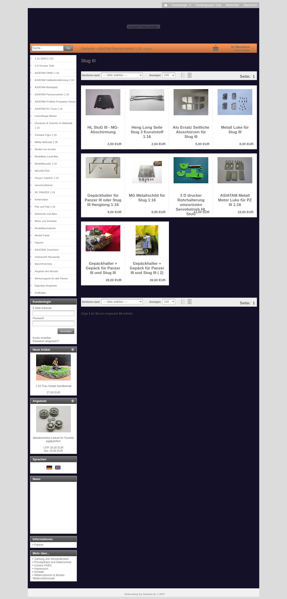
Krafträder (40, 292)
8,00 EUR (246, 144)
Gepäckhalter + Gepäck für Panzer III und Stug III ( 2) (147, 268)
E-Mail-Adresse (42, 308)
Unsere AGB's (43, 565)
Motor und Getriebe (46, 221)
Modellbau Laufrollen (46, 156)
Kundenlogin (181, 5)
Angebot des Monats (46, 271)
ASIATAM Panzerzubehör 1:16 (52, 94)
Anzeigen (155, 75)
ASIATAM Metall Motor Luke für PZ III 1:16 (235, 200)
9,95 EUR (158, 212)
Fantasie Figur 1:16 (46, 135)
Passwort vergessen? (46, 341)
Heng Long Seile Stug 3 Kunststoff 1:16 (147, 132)
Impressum (41, 568)
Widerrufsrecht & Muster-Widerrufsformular (49, 577)
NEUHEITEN (42, 170)
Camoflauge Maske (46, 116)
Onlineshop (132, 594)
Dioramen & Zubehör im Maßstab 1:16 (53, 125)
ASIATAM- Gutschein (47, 249)
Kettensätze (41, 199)
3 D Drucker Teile (44, 65)
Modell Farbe (42, 235)
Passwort (38, 318)
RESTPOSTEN (43, 264)
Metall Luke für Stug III (235, 129)
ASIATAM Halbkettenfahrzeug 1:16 (54, 80)
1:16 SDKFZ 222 (44, 58)
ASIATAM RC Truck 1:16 (48, 108)
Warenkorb (250, 5)
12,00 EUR (201, 212)
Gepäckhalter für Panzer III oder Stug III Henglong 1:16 (103, 200)
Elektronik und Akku (46, 213)
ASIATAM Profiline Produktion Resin (55, 101)
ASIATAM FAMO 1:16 (47, 73)
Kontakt (39, 572)
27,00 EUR (53, 392)
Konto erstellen (42, 338)
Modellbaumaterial (45, 228)
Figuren (39, 242)
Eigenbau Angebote (46, 285)
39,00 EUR (157, 280)
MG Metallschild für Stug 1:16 (147, 197)
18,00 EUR (245, 212)
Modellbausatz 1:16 (46, 163)
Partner (38, 544)
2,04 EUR (158, 144)
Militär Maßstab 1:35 (46, 142)
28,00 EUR (114, 280)
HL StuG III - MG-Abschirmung (103, 129)
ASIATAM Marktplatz (46, 87)
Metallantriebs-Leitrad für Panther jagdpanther (53, 439)
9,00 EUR (114, 212)
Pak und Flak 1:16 (45, 206)
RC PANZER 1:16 (45, 192)
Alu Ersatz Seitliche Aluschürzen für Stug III (191, 132)
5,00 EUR (202, 144)
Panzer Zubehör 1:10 (47, 178)
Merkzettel (232, 5)
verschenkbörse (44, 185)
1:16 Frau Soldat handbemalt (54, 386)
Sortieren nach (91, 75)
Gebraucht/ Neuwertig (47, 257)
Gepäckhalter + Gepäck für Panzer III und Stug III (103, 268)
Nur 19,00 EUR (54, 449)
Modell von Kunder (45, 149)
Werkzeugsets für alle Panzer (51, 278)
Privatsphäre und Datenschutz (53, 562)
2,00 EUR (114, 144)
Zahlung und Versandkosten (51, 559)
